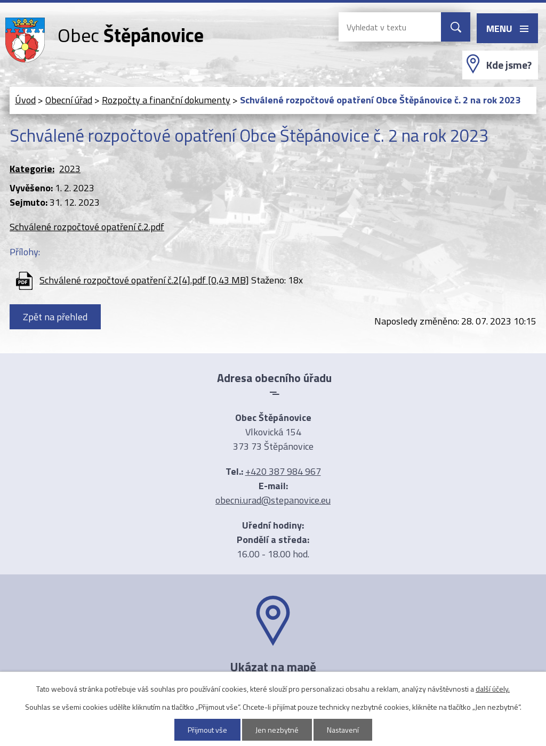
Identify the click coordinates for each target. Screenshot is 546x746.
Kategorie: (32, 168)
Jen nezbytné (277, 729)
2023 (70, 168)
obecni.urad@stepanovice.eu (273, 500)
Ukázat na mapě (273, 666)
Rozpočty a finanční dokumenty (166, 100)
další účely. (493, 688)
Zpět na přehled (55, 317)
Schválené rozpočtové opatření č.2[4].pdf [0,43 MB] (144, 280)
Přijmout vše (207, 729)
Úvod (25, 100)
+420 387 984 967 (283, 471)
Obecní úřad (68, 100)
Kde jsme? (509, 65)
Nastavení (343, 729)
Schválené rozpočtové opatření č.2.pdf (87, 227)
